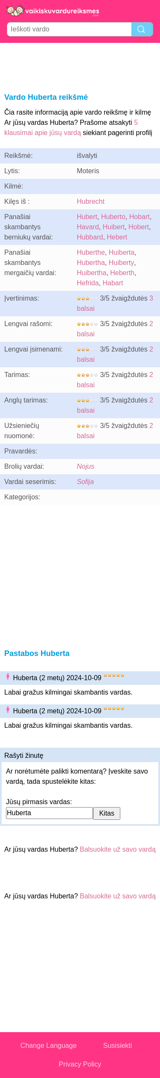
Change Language (48, 1045)
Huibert (113, 227)
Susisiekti (117, 1045)
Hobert (138, 227)
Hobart (139, 216)
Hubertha (91, 262)
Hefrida (88, 283)
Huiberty (121, 262)
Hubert (87, 216)
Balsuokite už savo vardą (118, 849)
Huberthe (91, 252)
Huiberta (121, 252)
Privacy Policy (80, 1064)
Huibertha (91, 272)
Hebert (117, 237)
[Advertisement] (80, 66)
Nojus (85, 466)
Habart (112, 283)
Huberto (113, 216)
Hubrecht (91, 201)
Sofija (85, 481)
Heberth (122, 272)
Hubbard (90, 237)
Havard (88, 227)
